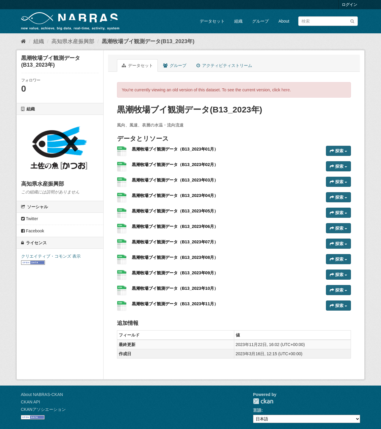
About (283, 21)
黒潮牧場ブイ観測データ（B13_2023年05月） (175, 211)
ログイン (349, 4)
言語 (257, 410)
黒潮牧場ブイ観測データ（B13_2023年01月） (175, 149)
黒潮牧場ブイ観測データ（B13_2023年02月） (175, 164)
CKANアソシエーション (43, 409)
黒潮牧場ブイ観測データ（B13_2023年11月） (175, 303)
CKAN (263, 401)
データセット (212, 21)
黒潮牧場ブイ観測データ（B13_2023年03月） (175, 180)
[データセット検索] (328, 21)
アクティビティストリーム (224, 65)
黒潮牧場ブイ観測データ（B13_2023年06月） (175, 226)
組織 (238, 21)
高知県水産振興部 (72, 41)
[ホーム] (23, 41)
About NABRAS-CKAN (42, 394)
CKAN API (30, 402)
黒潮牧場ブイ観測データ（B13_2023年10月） (175, 288)
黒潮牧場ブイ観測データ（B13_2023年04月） (175, 195)
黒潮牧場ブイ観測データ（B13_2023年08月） (175, 257)
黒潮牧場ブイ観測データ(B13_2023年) (148, 41)
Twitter (29, 218)
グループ (260, 21)
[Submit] (352, 20)
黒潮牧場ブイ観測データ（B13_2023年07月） (175, 241)
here (286, 89)
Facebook (32, 230)
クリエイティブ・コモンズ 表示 (51, 256)
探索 (338, 150)
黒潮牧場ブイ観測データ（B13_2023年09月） (175, 272)
